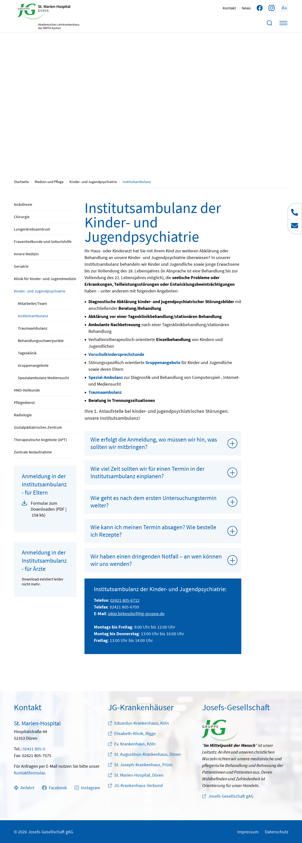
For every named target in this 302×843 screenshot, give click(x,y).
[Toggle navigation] (283, 23)
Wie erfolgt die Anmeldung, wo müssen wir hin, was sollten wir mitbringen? (153, 443)
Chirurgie (21, 216)
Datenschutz (276, 832)
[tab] (163, 443)
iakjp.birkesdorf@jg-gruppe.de (136, 613)
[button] (45, 509)
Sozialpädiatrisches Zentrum (38, 427)
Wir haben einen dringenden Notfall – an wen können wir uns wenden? (156, 560)
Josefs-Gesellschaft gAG (230, 796)
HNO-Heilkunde (27, 390)
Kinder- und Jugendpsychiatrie (39, 291)
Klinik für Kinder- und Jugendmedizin (45, 278)
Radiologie (23, 414)
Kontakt (229, 7)
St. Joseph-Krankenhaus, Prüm (143, 764)
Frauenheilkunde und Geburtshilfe (43, 241)
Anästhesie (23, 204)
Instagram (87, 787)
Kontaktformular (29, 773)
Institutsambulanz (33, 315)
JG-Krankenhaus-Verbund (138, 785)
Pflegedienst (24, 402)
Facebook (54, 787)
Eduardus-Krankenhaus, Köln (141, 723)
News (246, 7)
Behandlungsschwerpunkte (41, 340)
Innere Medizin (26, 253)
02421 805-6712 (124, 600)
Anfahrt (24, 787)
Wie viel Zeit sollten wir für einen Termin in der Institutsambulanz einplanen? (147, 472)
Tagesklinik (27, 352)
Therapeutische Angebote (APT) (40, 439)
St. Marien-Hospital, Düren (139, 775)
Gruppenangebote (33, 365)
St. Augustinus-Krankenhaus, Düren (147, 754)
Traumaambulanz (32, 328)
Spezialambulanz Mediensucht (43, 377)
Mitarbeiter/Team (32, 303)
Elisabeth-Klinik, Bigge (135, 733)
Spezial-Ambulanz (105, 377)
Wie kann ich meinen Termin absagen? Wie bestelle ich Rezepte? (153, 530)
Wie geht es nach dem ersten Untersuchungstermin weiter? (153, 501)
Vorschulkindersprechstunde (116, 354)
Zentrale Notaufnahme (33, 451)
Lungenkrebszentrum (32, 229)
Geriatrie (21, 266)
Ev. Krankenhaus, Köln (135, 744)
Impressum (248, 832)
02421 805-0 (34, 749)
